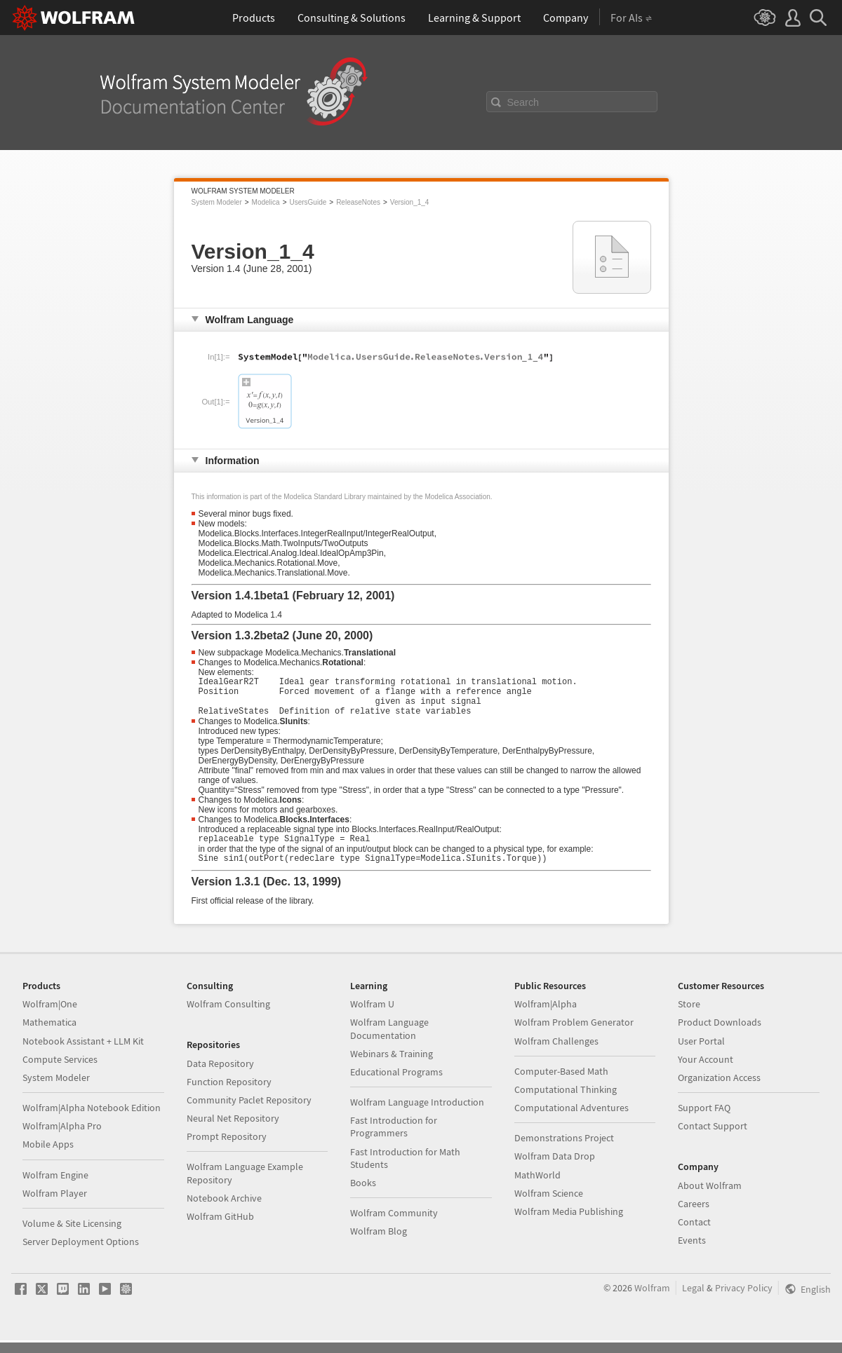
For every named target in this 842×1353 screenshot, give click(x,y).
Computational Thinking (565, 1102)
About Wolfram (710, 1198)
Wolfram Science (548, 1205)
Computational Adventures (571, 1120)
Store (689, 1016)
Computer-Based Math (561, 1083)
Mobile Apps (48, 1156)
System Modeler (217, 202)
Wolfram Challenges (556, 1053)
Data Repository (220, 1076)
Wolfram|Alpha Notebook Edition (91, 1120)
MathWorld (537, 1187)
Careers (693, 1216)
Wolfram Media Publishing (568, 1224)
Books (363, 1195)
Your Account (705, 1072)
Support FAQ (704, 1120)
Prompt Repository (227, 1149)
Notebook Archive (224, 1210)
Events (692, 1252)
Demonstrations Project (564, 1150)
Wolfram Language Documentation (389, 1041)
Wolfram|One (49, 1016)
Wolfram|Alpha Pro (62, 1138)
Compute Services (60, 1072)
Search (523, 102)
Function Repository (229, 1094)
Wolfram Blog (378, 1243)
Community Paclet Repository (249, 1112)
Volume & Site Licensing (71, 1236)
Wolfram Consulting (228, 1016)
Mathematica (49, 1034)
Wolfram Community (394, 1225)
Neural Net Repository (233, 1130)
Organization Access (719, 1090)
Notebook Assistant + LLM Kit (83, 1053)
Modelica (266, 202)
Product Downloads (719, 1034)
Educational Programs (396, 1084)
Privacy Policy (744, 1300)
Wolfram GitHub (220, 1229)
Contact (694, 1234)
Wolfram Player (54, 1205)
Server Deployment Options (80, 1254)
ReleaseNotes (358, 202)
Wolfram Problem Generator (574, 1034)
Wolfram (652, 1300)
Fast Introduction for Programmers (393, 1139)
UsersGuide (307, 202)
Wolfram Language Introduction (417, 1114)
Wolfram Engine (55, 1187)
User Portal (701, 1053)
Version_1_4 (409, 202)
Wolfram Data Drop (554, 1168)
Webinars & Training (391, 1066)
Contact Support (712, 1138)
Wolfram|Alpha (545, 1016)
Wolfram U (372, 1016)
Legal (693, 1300)
